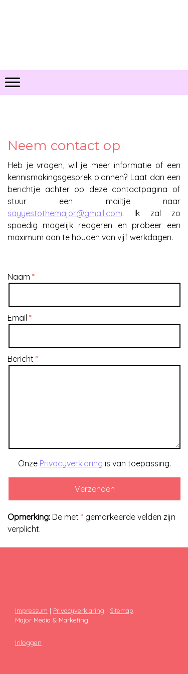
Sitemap (121, 610)
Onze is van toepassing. (94, 463)
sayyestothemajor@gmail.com (65, 213)
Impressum (31, 610)
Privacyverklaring (71, 463)
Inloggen (28, 642)
